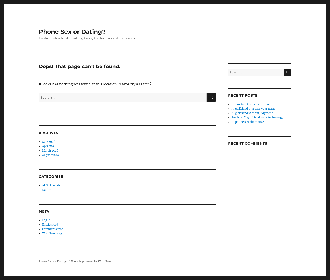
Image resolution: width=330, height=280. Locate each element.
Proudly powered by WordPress (92, 261)
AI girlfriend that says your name (253, 108)
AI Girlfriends (51, 185)
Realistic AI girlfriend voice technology (257, 117)
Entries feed (50, 224)
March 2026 (50, 150)
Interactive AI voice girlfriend (251, 104)
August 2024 (50, 155)
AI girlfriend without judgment (252, 113)
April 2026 (49, 146)
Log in (46, 220)
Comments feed (52, 229)
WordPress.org (52, 233)
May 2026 (48, 142)
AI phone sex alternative (248, 122)
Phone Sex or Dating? (72, 31)
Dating (46, 190)
